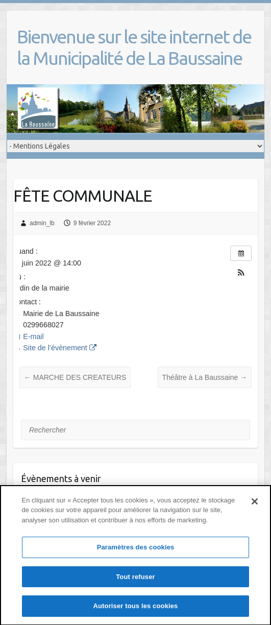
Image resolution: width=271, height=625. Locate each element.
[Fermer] (254, 507)
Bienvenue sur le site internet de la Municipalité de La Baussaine (134, 47)
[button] (241, 273)
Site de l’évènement (54, 348)
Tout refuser (135, 582)
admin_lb (42, 223)
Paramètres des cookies (136, 553)
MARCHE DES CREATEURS (75, 377)
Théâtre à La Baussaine (205, 377)
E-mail (28, 336)
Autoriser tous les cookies (135, 612)
